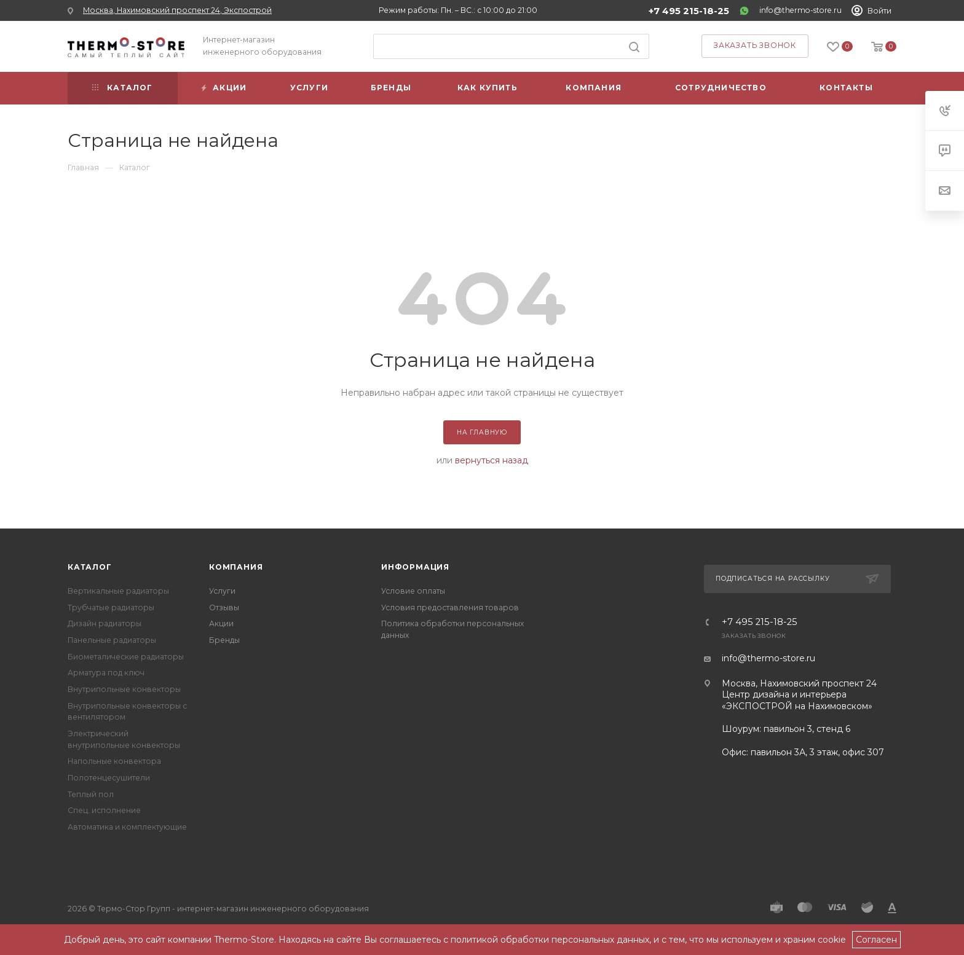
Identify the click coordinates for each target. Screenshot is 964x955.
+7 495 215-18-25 (689, 11)
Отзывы (224, 607)
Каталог (90, 567)
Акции (221, 623)
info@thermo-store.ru (800, 10)
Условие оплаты (413, 590)
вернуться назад (491, 460)
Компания (236, 567)
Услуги (222, 590)
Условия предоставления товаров (450, 607)
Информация (415, 567)
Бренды (224, 640)
